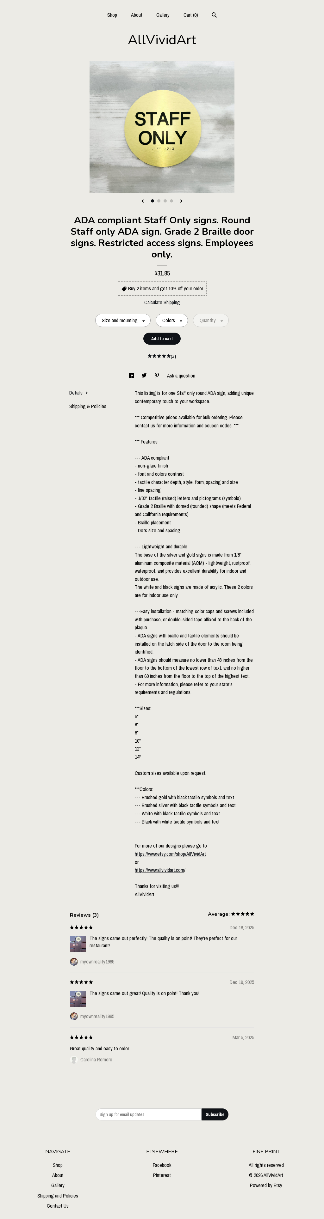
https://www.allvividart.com (159, 869)
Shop (112, 14)
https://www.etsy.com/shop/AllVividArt (170, 853)
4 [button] (171, 200)
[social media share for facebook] (132, 375)
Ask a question (181, 375)
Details (78, 392)
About (136, 14)
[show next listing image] (181, 201)
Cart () (191, 14)
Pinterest (162, 1175)
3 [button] (165, 200)
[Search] (214, 15)
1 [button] (152, 200)
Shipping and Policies (57, 1195)
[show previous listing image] (142, 201)
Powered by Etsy (266, 1185)
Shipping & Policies (87, 406)
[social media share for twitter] (144, 375)
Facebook (162, 1165)
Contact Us (58, 1205)
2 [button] (158, 200)
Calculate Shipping (162, 302)
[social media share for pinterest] (157, 375)
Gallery (163, 14)
